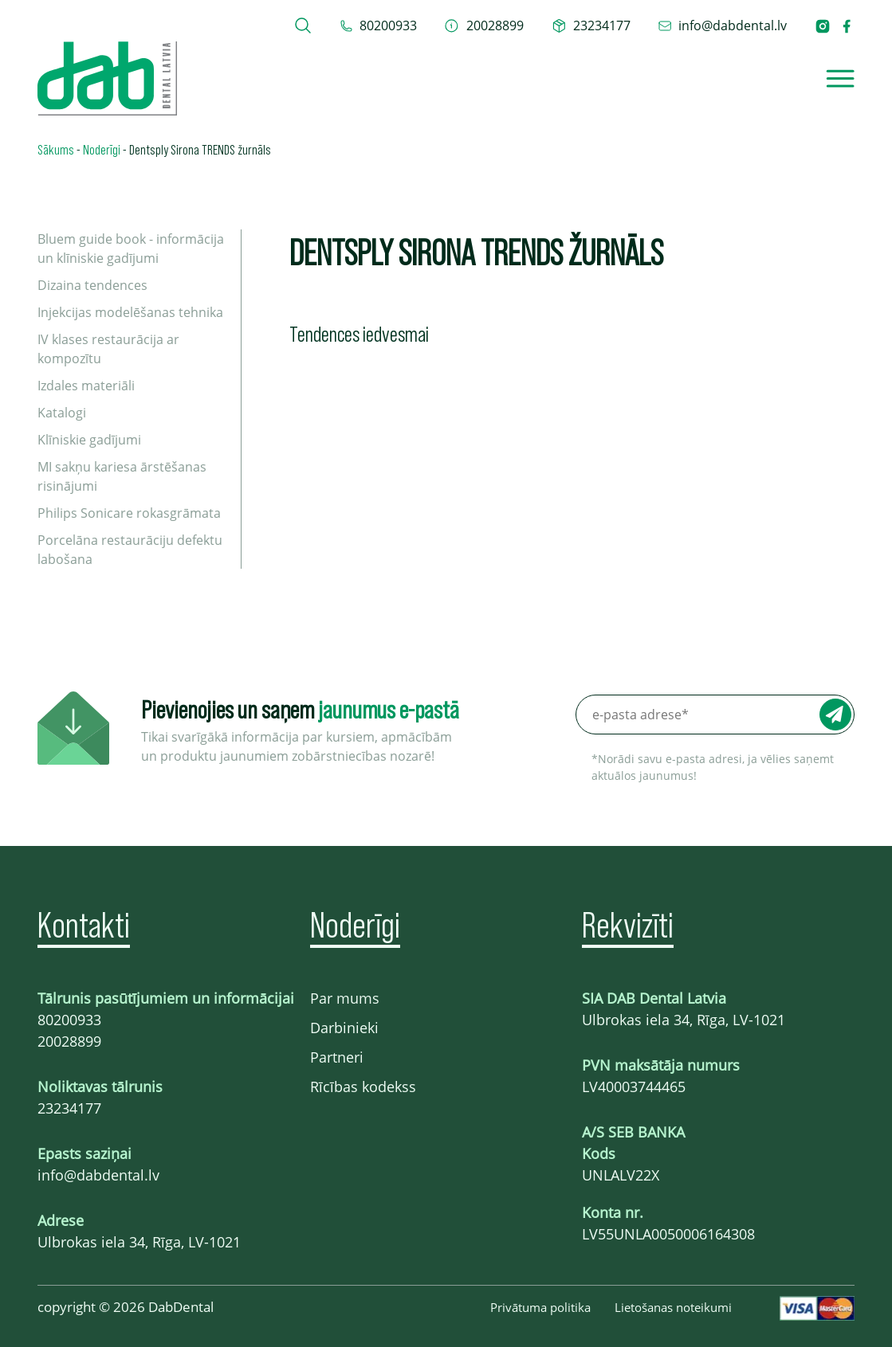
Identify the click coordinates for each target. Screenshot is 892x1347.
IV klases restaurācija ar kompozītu (108, 349)
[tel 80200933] (378, 25)
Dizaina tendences (92, 285)
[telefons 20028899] (483, 25)
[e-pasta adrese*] (715, 714)
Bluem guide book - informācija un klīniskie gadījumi (130, 248)
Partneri (336, 1057)
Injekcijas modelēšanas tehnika (130, 312)
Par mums (344, 998)
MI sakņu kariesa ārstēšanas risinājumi (121, 476)
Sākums (55, 149)
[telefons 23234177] (591, 25)
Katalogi (61, 412)
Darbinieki (344, 1027)
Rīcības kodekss (363, 1086)
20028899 (69, 1041)
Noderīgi (101, 149)
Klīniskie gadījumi (89, 439)
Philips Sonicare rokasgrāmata (129, 513)
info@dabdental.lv (98, 1174)
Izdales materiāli (86, 385)
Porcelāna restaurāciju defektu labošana (129, 549)
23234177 (69, 1108)
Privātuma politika (540, 1307)
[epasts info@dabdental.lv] (722, 25)
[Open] (840, 78)
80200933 (69, 1019)
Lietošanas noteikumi (673, 1307)
